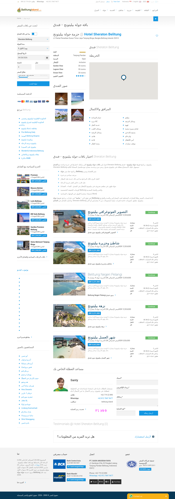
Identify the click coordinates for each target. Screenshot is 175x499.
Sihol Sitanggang (27, 419)
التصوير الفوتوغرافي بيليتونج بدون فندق (102, 232)
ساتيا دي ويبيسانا (27, 415)
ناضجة (19, 63)
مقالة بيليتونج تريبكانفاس (30, 154)
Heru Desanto (26, 389)
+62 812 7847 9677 (52, 1)
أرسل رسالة (148, 413)
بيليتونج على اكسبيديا (28, 147)
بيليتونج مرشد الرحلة (28, 143)
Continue (151, 212)
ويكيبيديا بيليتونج (27, 140)
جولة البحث (33, 84)
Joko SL (24, 401)
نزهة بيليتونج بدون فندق (96, 327)
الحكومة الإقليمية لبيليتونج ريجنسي (33, 119)
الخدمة (112, 10)
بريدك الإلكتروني (123, 387)
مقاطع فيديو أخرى (23, 337)
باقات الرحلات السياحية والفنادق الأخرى (31, 257)
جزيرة (129, 10)
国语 (146, 1)
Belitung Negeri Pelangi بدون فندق (101, 295)
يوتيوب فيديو (22, 269)
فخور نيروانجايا (26, 367)
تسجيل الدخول (100, 1)
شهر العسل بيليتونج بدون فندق (99, 358)
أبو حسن (24, 356)
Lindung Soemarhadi (29, 408)
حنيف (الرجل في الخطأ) (30, 378)
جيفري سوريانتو (27, 397)
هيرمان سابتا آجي (27, 386)
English (137, 1)
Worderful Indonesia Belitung (32, 151)
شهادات (37, 465)
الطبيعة (137, 10)
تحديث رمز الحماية (77, 409)
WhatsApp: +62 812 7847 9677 (101, 476)
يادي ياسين (25, 423)
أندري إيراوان (26, 360)
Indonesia (126, 1)
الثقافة (146, 10)
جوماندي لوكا (26, 404)
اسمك (119, 378)
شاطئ (120, 10)
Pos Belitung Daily (28, 132)
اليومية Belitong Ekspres (30, 136)
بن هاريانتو (25, 371)
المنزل (96, 10)
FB (101, 482)
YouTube (116, 482)
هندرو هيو (24, 382)
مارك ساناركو (26, 412)
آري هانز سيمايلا (27, 363)
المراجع (155, 10)
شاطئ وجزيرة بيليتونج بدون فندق (100, 264)
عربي (154, 1)
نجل (36, 63)
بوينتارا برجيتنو (26, 375)
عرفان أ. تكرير (26, 393)
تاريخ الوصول (21, 53)
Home (19, 18)
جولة (104, 10)
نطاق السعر (21, 72)
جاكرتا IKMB (25, 158)
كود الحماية (121, 409)
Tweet (94, 482)
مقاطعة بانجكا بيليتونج (29, 128)
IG (108, 482)
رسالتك (120, 397)
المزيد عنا (20, 482)
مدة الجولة (21, 44)
